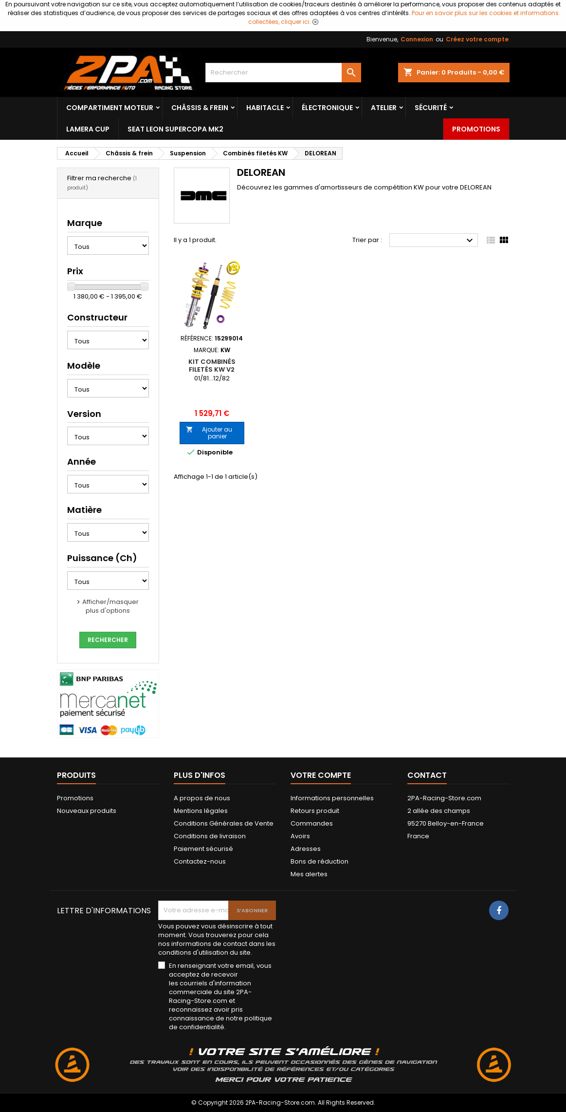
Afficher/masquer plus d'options (110, 606)
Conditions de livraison (210, 836)
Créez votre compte (477, 39)
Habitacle (265, 108)
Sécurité (431, 108)
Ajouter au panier (209, 432)
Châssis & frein (199, 108)
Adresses (306, 848)
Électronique (327, 108)
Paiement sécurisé (203, 848)
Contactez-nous (200, 861)
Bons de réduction (319, 861)
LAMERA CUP (88, 129)
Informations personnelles (332, 798)
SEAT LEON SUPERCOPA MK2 (175, 129)
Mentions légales (201, 810)
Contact (427, 775)
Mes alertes (309, 874)
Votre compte (321, 775)
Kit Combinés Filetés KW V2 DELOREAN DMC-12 (211, 369)
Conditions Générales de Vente (224, 823)
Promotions (476, 129)
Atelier (384, 108)
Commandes (312, 823)
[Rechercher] (283, 72)
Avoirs (300, 836)
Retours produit (315, 810)
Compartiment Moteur (109, 108)
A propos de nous (202, 798)
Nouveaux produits (86, 810)
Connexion (417, 39)
